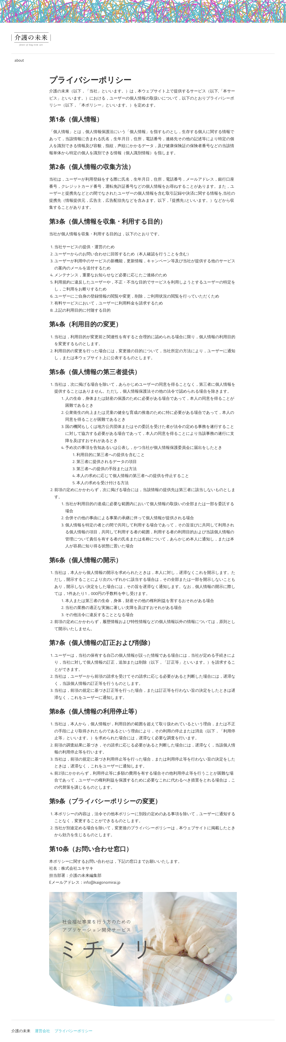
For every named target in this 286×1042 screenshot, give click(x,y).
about (19, 60)
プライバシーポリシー (74, 1031)
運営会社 (42, 1031)
